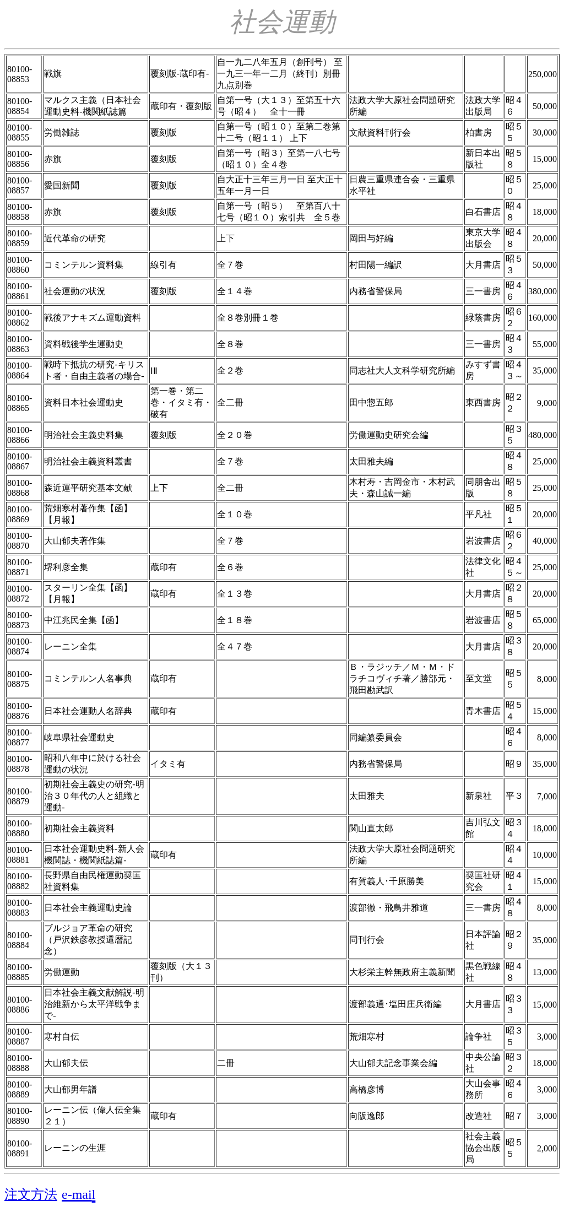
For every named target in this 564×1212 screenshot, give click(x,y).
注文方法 (30, 1194)
